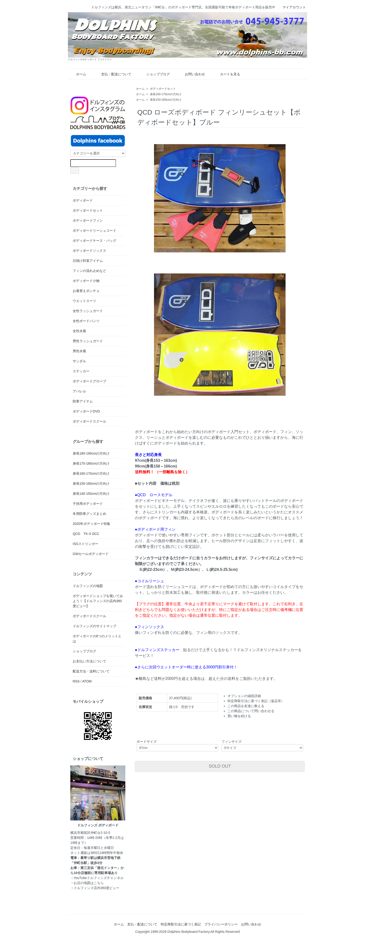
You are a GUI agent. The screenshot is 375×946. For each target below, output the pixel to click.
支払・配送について (112, 74)
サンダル (79, 361)
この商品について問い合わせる (250, 711)
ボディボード (83, 200)
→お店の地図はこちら (87, 883)
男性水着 (79, 351)
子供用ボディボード (88, 504)
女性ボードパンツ (86, 321)
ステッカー (81, 371)
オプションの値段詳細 (244, 696)
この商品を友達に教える (245, 706)
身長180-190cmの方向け (91, 453)
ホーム (77, 74)
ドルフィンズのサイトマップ (94, 626)
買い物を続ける (239, 716)
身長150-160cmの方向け (166, 99)
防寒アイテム (83, 401)
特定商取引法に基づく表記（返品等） (255, 701)
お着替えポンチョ (86, 291)
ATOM (87, 681)
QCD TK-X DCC (86, 534)
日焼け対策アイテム (88, 261)
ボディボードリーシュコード (94, 230)
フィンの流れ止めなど (89, 271)
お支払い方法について (89, 661)
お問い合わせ (191, 74)
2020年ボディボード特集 (91, 524)
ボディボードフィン (88, 220)
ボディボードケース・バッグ (94, 240)
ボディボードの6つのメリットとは (97, 638)
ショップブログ (154, 74)
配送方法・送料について (91, 671)
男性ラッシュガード (88, 341)
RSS (76, 681)
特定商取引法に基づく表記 (181, 924)
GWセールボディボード (91, 554)
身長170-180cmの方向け (91, 463)
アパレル (79, 391)
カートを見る (226, 74)
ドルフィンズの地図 (88, 586)
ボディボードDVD (86, 411)
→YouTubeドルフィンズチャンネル (97, 878)
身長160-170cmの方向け (166, 94)
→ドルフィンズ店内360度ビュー (94, 888)
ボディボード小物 (86, 281)
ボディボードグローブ (89, 381)
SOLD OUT (220, 766)
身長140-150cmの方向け (91, 493)
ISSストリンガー (85, 544)
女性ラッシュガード (88, 311)
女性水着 (79, 331)
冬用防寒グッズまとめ (89, 514)
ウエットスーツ (84, 301)
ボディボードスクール (89, 421)
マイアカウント (291, 7)
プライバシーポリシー (221, 924)
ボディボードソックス (89, 251)
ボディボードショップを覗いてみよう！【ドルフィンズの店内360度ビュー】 (98, 601)
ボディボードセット (163, 88)
